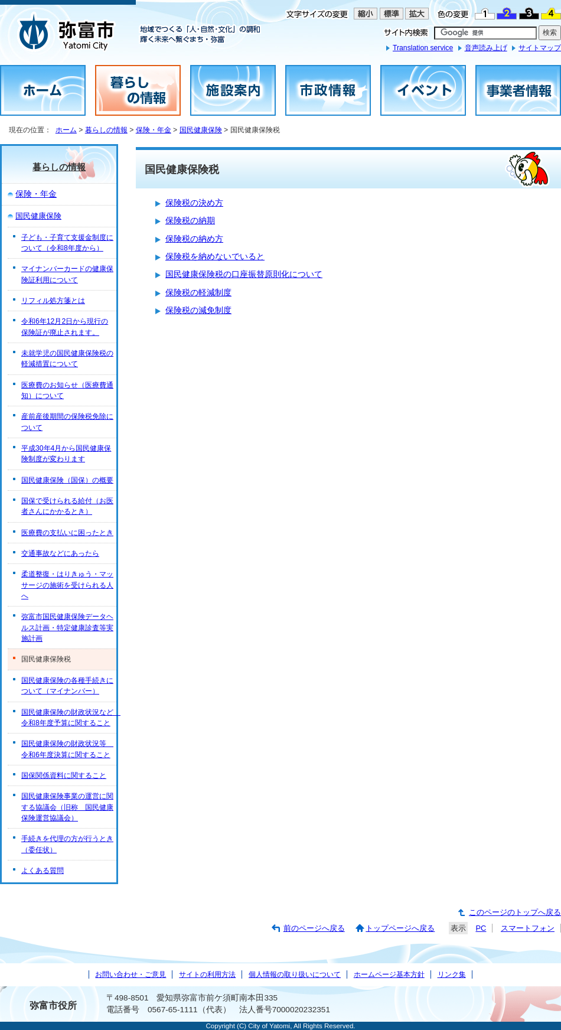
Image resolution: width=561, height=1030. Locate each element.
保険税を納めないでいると (215, 256)
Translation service (423, 48)
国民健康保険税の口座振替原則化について (243, 274)
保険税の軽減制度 (198, 292)
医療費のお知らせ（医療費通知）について (67, 390)
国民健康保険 (201, 130)
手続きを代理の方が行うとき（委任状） (67, 844)
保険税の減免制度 (198, 310)
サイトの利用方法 (207, 974)
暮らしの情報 (106, 130)
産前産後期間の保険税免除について (67, 421)
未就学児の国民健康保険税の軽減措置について (67, 358)
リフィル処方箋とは (53, 300)
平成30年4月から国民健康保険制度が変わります (66, 453)
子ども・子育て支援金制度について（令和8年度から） (67, 242)
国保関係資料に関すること (63, 775)
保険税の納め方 (194, 238)
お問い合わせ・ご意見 (130, 974)
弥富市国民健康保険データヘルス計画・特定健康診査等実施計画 (67, 627)
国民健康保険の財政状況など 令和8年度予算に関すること (68, 717)
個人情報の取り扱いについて (295, 974)
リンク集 (452, 974)
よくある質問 (42, 870)
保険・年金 (153, 130)
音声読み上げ (486, 48)
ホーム (66, 130)
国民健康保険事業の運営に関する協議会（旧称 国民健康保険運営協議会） (67, 807)
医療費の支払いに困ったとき (67, 533)
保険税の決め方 (194, 202)
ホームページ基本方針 (389, 974)
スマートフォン (528, 928)
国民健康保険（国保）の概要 (67, 480)
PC (480, 928)
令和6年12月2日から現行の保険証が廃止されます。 (64, 326)
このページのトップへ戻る (515, 912)
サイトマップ (539, 48)
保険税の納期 (190, 220)
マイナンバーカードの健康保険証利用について (67, 274)
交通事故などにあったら (60, 553)
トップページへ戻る (400, 928)
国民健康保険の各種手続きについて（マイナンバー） (67, 685)
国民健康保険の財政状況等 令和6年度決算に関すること (67, 748)
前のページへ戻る (314, 928)
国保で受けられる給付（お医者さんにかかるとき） (67, 506)
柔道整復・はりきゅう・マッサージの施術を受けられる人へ (67, 585)
